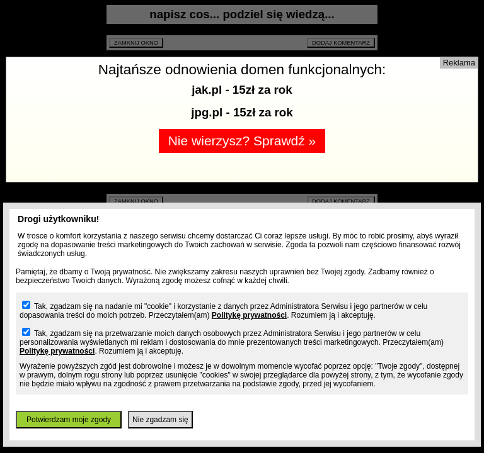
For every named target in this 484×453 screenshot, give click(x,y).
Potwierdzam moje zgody (68, 419)
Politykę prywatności (249, 315)
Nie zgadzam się (160, 419)
